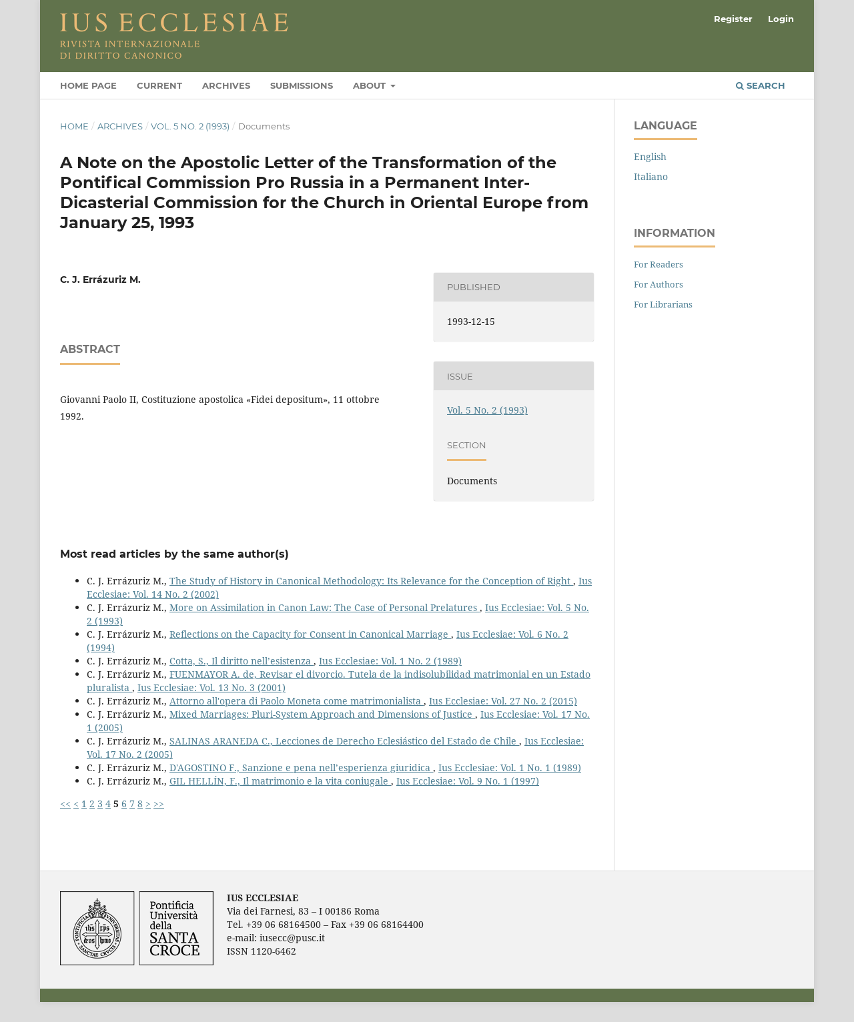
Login (781, 18)
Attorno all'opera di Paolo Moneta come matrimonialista (296, 700)
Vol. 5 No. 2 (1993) (190, 126)
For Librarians (663, 304)
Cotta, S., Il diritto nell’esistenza (241, 660)
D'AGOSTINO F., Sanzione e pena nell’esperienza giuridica (301, 767)
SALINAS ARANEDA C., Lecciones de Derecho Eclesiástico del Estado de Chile (344, 740)
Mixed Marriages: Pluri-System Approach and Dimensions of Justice (322, 714)
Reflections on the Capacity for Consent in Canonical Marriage (310, 634)
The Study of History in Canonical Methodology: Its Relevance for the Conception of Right (371, 580)
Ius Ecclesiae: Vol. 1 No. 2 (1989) (390, 660)
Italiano (651, 176)
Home (74, 126)
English (650, 156)
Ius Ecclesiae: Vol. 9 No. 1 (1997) (467, 781)
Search (760, 85)
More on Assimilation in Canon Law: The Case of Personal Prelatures (324, 607)
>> (158, 803)
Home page (88, 85)
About (370, 85)
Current (159, 85)
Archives (226, 85)
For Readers (658, 264)
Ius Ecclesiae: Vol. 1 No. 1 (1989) (509, 767)
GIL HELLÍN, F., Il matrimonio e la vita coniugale (280, 781)
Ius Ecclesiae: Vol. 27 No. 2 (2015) (503, 700)
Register (733, 18)
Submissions (301, 85)
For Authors (658, 284)
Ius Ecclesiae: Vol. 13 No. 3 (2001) (211, 687)
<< (65, 803)
